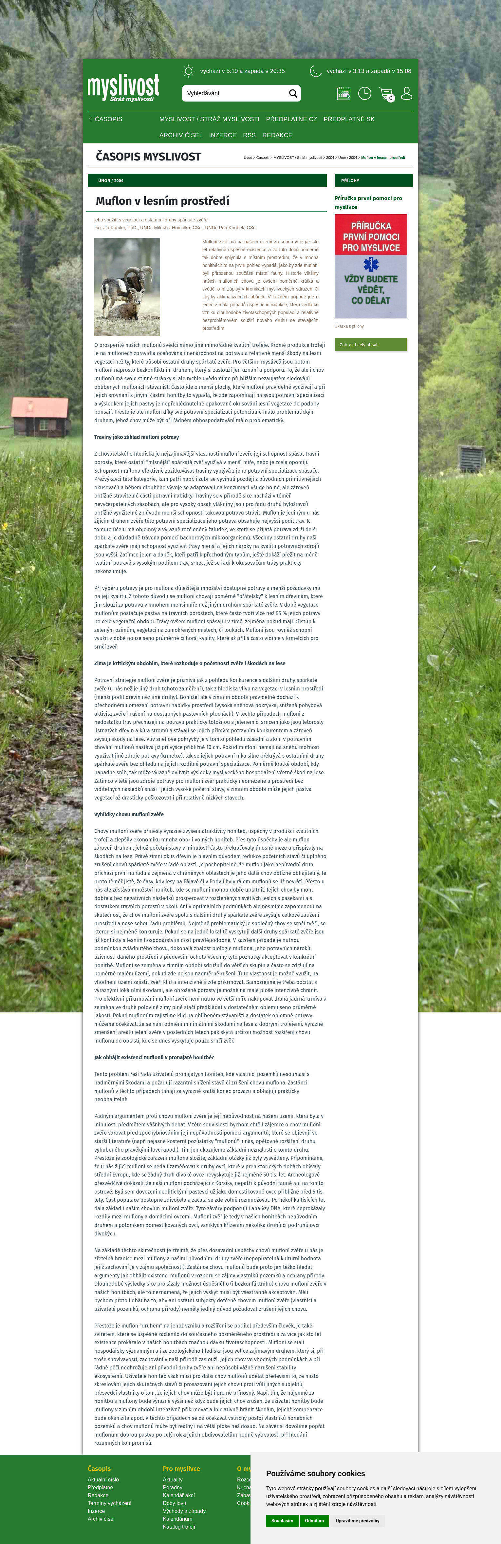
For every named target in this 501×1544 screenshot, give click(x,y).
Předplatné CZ (291, 119)
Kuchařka (248, 1487)
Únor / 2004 (347, 158)
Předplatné (100, 1487)
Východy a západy (184, 1511)
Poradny (172, 1487)
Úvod (248, 158)
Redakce (277, 135)
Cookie (246, 1503)
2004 (330, 158)
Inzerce (96, 1511)
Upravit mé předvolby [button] (357, 1520)
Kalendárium (177, 1519)
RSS (249, 135)
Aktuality (172, 1479)
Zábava (245, 1495)
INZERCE (222, 135)
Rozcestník (250, 1479)
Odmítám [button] (314, 1520)
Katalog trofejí (179, 1527)
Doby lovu (174, 1503)
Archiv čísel (181, 135)
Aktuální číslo (103, 1479)
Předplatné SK (349, 119)
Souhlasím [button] (282, 1520)
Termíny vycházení (109, 1503)
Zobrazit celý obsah (359, 345)
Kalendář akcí (179, 1495)
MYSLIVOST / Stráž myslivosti (209, 119)
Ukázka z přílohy (349, 326)
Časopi (262, 158)
